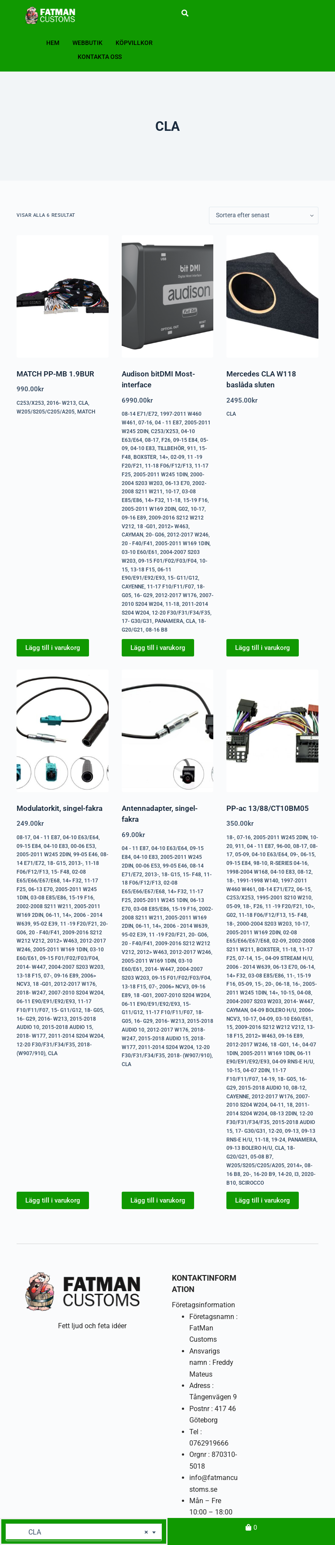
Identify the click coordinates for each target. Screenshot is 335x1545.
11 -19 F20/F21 (78, 924)
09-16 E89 (134, 518)
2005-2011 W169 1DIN (182, 543)
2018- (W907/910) (190, 1056)
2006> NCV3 (174, 987)
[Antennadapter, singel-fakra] (167, 731)
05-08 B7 (261, 1157)
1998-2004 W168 (247, 872)
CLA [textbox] (80, 1532)
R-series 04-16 (289, 863)
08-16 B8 (157, 630)
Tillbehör (171, 448)
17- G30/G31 (137, 621)
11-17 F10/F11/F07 (170, 587)
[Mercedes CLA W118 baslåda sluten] (272, 296)
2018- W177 (31, 1036)
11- (290, 976)
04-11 (277, 1105)
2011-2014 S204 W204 (75, 1036)
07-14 (245, 958)
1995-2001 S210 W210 (283, 898)
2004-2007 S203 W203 (75, 967)
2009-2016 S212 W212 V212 (269, 1027)
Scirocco (251, 1183)
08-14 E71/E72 (139, 414)
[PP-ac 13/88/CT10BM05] (272, 731)
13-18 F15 (142, 570)
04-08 (304, 993)
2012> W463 (173, 526)
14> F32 (154, 500)
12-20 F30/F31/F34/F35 (181, 613)
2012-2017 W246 (188, 535)
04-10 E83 (142, 448)
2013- (75, 863)
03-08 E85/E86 (48, 898)
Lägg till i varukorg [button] (52, 648)
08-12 (304, 872)
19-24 (278, 1140)
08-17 (152, 440)
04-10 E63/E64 (81, 837)
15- (259, 958)
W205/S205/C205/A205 (46, 412)
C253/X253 (30, 403)
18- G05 (93, 1010)
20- (269, 984)
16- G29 (143, 595)
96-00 (284, 846)
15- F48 (60, 872)
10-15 (287, 993)
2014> (294, 1165)
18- (230, 837)
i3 (296, 1174)
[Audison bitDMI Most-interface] (167, 296)
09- (294, 854)
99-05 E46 (85, 854)
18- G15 (56, 863)
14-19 (268, 1079)
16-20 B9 (264, 1174)
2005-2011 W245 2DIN (44, 854)
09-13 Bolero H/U (249, 1148)
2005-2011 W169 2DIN (149, 509)
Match (86, 412)
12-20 (275, 1131)
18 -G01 (146, 526)
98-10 (260, 863)
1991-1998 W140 (257, 881)
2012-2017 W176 (176, 595)
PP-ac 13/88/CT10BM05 (267, 808)
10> (309, 906)
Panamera (169, 621)
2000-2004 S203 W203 (264, 924)
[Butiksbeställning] (263, 215)
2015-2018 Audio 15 (67, 1027)
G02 (183, 509)
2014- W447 (31, 967)
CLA (83, 403)
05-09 (242, 854)
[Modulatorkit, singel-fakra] (62, 731)
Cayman (132, 535)
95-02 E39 (45, 924)
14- (296, 1045)
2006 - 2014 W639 (186, 926)
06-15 (307, 854)
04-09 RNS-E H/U (292, 1062)
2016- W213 (61, 403)
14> (163, 457)
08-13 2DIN (283, 1114)
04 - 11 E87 (168, 423)
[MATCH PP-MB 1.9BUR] (62, 296)
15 (229, 1027)
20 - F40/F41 (137, 543)
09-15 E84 (185, 440)
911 (191, 448)
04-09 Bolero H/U (273, 1010)
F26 (166, 440)
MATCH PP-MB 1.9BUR (55, 373)
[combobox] (84, 1532)
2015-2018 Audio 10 (264, 1088)
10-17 (172, 492)
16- (296, 984)
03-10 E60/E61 (139, 552)
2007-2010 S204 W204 (75, 993)
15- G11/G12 (183, 578)
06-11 (53, 915)
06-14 (307, 967)
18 (290, 1105)
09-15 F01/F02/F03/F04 (167, 561)
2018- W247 (31, 993)
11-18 (174, 500)
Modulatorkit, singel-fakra (60, 808)
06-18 (283, 984)
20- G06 (155, 535)
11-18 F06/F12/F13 (168, 466)
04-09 (266, 1019)
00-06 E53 (83, 846)
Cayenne (133, 587)
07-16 (145, 423)
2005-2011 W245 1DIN (160, 475)
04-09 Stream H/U (288, 958)
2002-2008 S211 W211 (44, 906)
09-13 (292, 1131)
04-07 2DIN (256, 1070)
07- (47, 976)
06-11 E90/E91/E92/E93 (46, 1001)
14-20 (285, 1174)
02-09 (178, 457)
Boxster (145, 457)
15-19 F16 (195, 500)
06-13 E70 (177, 483)
